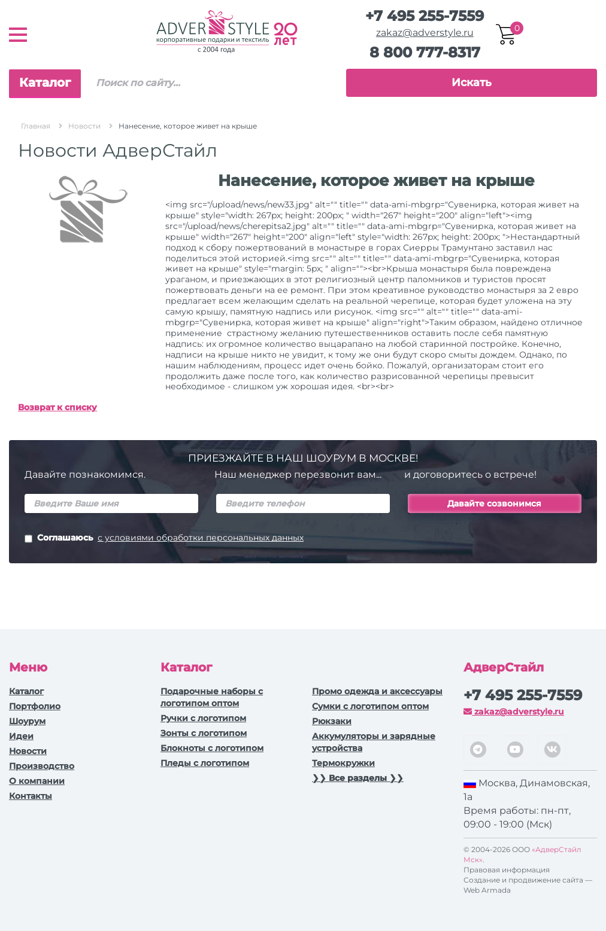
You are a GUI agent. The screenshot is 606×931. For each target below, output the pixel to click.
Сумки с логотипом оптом (370, 706)
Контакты (30, 795)
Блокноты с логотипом (211, 748)
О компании (37, 781)
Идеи (21, 736)
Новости (28, 751)
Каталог (45, 82)
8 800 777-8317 (424, 52)
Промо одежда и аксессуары (377, 691)
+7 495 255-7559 (424, 16)
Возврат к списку (57, 407)
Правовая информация (506, 869)
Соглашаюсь (164, 538)
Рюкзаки (332, 721)
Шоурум (27, 721)
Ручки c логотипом (203, 718)
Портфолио (34, 706)
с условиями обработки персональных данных (201, 537)
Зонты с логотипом (203, 733)
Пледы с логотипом (204, 763)
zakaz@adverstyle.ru (425, 32)
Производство (41, 766)
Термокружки (343, 763)
